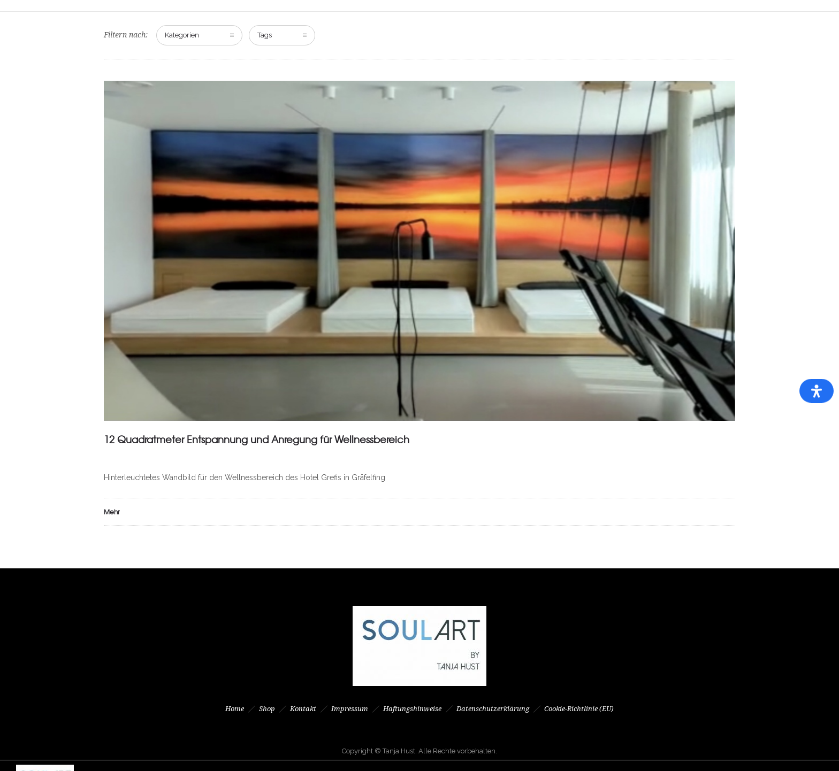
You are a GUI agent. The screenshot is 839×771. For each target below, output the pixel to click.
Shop (267, 709)
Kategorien (182, 35)
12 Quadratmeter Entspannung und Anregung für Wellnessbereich (256, 439)
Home (234, 709)
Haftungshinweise (412, 709)
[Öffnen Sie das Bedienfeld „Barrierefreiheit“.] (816, 391)
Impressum (349, 709)
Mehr (112, 511)
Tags (264, 35)
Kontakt (303, 709)
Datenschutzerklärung (492, 709)
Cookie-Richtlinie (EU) (579, 709)
